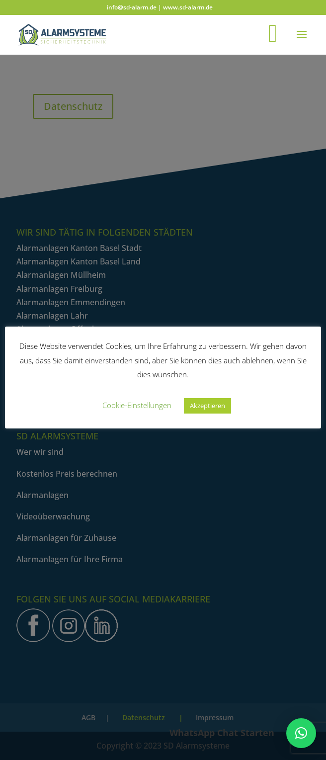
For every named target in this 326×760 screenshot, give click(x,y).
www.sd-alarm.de (188, 7)
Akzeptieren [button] (207, 405)
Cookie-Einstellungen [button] (136, 405)
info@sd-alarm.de (132, 7)
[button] (301, 733)
